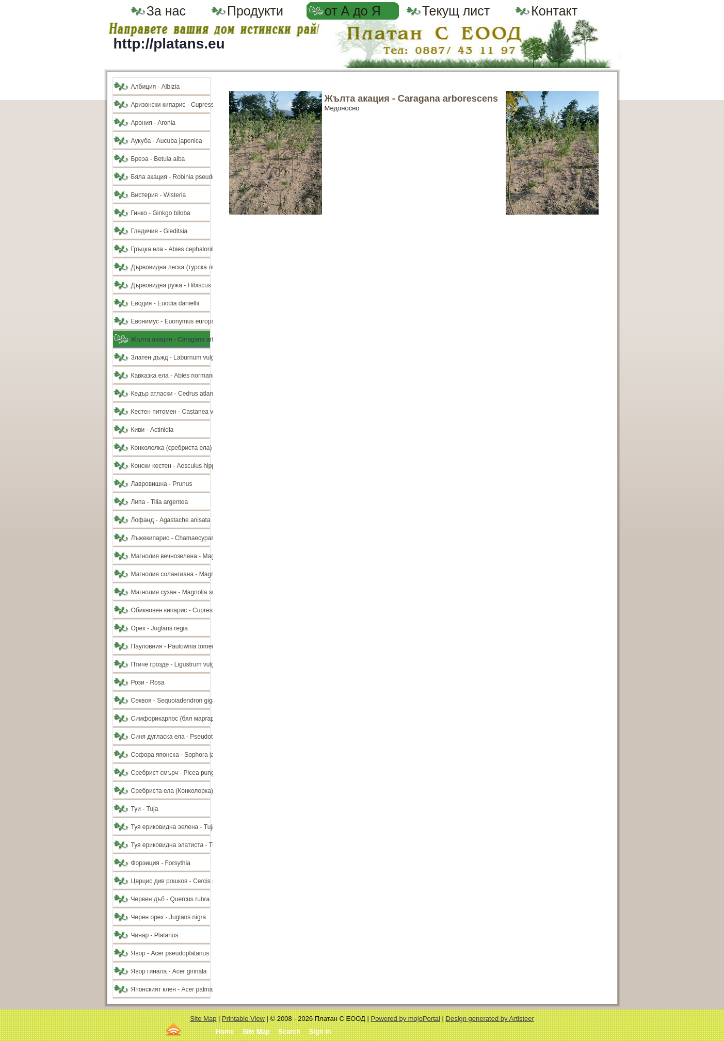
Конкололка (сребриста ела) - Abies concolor (170, 447)
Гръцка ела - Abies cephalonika (170, 249)
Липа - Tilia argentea (159, 502)
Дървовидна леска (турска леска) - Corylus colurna (170, 267)
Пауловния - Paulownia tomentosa (170, 646)
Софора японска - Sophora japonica (170, 754)
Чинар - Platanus (155, 935)
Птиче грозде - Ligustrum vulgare (170, 664)
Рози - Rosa (148, 682)
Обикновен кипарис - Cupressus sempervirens (170, 610)
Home (224, 1031)
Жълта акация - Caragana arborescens (170, 339)
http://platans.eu (169, 44)
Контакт (554, 11)
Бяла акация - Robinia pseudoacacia (170, 177)
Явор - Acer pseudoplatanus (170, 953)
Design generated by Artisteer (490, 1018)
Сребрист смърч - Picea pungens (170, 772)
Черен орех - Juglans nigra (168, 917)
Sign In (320, 1031)
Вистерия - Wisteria (158, 195)
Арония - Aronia (153, 122)
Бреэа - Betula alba (158, 158)
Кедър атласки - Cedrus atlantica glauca (170, 393)
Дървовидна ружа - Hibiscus (170, 285)
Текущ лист (456, 11)
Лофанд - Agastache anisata (170, 520)
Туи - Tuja (144, 808)
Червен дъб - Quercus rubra (170, 899)
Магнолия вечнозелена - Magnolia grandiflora (170, 556)
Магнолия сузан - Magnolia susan (170, 592)
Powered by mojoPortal (405, 1018)
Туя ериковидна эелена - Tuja (170, 827)
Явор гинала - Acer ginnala (169, 971)
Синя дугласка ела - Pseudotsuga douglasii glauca (170, 736)
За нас (166, 11)
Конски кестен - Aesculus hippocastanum (170, 465)
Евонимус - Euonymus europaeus (170, 321)
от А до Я (353, 11)
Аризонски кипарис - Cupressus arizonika (170, 104)
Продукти (255, 11)
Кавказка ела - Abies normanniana (170, 375)
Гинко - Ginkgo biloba (160, 213)
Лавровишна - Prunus (161, 483)
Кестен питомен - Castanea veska (170, 411)
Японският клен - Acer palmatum (170, 989)
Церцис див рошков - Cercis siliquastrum (170, 881)
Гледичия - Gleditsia (159, 231)
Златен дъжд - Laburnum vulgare (170, 357)
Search (289, 1031)
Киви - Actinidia (152, 429)
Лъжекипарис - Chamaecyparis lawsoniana (170, 538)
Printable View (243, 1018)
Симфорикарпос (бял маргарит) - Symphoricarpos (170, 718)
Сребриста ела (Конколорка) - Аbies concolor (170, 790)
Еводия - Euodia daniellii (165, 303)
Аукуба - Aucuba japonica (166, 140)
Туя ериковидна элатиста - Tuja (170, 845)
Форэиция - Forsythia (160, 863)
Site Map (203, 1018)
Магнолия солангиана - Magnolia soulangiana (170, 574)
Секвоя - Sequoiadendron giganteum (170, 700)
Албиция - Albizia (155, 86)
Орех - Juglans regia (159, 628)
